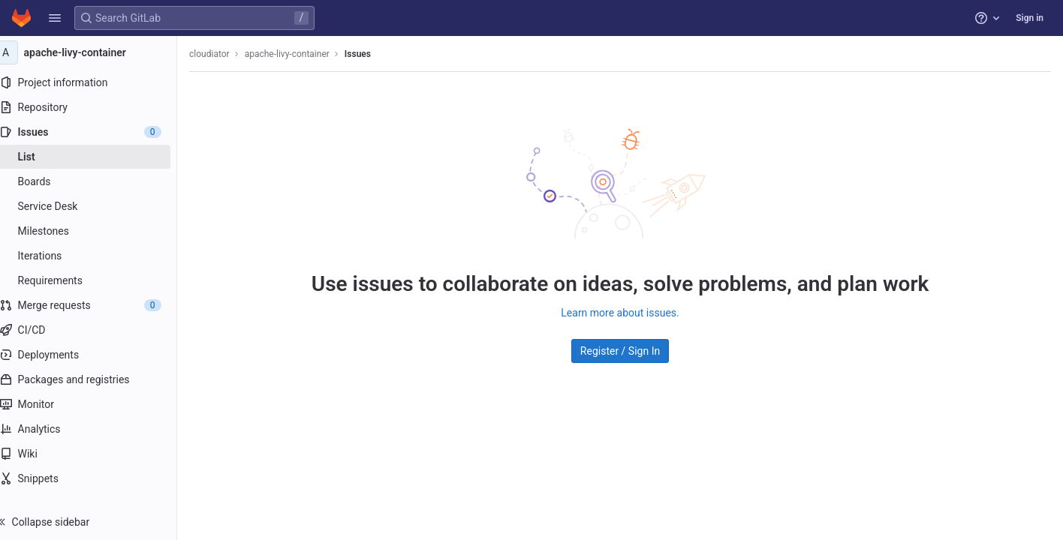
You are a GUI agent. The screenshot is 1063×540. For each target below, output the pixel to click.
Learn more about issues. (627, 312)
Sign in (1029, 18)
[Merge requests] (95, 305)
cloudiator (224, 54)
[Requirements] (95, 280)
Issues (373, 54)
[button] (55, 18)
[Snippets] (95, 478)
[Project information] (95, 82)
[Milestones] (95, 231)
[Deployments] (95, 355)
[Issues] (95, 132)
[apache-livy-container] (96, 53)
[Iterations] (95, 256)
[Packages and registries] (95, 380)
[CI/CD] (95, 330)
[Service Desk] (95, 206)
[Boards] (95, 182)
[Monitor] (95, 404)
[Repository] (95, 107)
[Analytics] (95, 429)
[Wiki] (95, 454)
